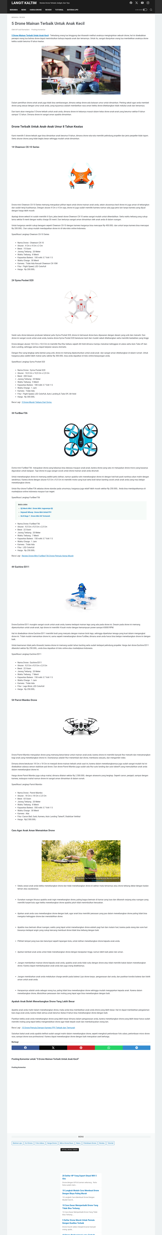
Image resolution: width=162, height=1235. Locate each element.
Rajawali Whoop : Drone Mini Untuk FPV (36, 552)
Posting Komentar (38, 31)
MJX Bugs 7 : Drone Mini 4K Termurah (35, 556)
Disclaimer (80, 1226)
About (106, 1226)
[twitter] (137, 3)
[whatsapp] (76, 1135)
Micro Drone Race (134, 30)
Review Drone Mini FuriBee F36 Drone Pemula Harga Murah (48, 596)
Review (50, 10)
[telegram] (95, 1135)
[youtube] (143, 3)
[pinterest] (58, 1135)
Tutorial (61, 10)
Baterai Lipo (74, 10)
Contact (89, 1226)
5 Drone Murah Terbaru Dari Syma (37, 436)
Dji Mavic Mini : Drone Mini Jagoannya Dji (37, 549)
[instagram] (149, 3)
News (25, 10)
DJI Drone (131, 25)
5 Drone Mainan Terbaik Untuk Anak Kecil (30, 37)
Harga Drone (37, 10)
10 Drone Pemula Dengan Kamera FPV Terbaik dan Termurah (48, 1112)
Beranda (15, 10)
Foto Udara (141, 25)
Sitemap (98, 1226)
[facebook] (132, 3)
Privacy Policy (68, 1226)
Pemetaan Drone (121, 34)
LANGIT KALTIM (24, 3)
